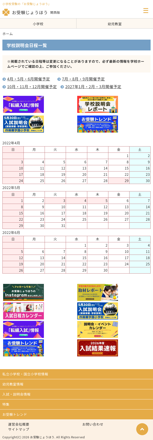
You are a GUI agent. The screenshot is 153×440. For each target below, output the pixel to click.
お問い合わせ (92, 424)
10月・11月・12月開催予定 (32, 86)
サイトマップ (18, 429)
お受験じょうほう (25, 12)
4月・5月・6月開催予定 (28, 79)
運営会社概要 (18, 424)
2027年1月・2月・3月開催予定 (93, 86)
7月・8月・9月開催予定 (83, 79)
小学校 (38, 23)
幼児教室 (115, 23)
